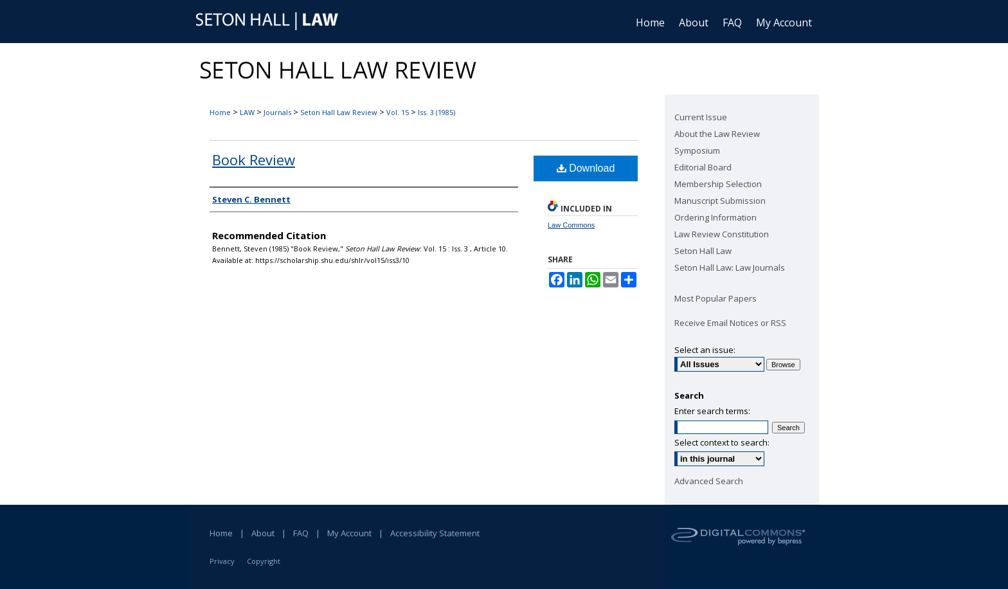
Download (586, 168)
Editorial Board (703, 167)
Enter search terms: (712, 411)
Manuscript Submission (720, 200)
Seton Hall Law (703, 251)
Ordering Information (715, 217)
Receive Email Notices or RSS (730, 323)
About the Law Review (717, 134)
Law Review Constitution (721, 234)
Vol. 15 (397, 112)
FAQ (301, 533)
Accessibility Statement (435, 533)
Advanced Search (708, 481)
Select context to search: (722, 442)
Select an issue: (704, 350)
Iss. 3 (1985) (436, 112)
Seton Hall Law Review (338, 112)
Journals (277, 112)
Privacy (222, 561)
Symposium (697, 150)
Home (220, 112)
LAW (247, 112)
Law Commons (571, 225)
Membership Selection (718, 184)
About (262, 533)
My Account (349, 533)
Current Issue (700, 117)
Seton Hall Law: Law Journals (729, 267)
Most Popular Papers (715, 298)
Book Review (253, 159)
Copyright (263, 561)
